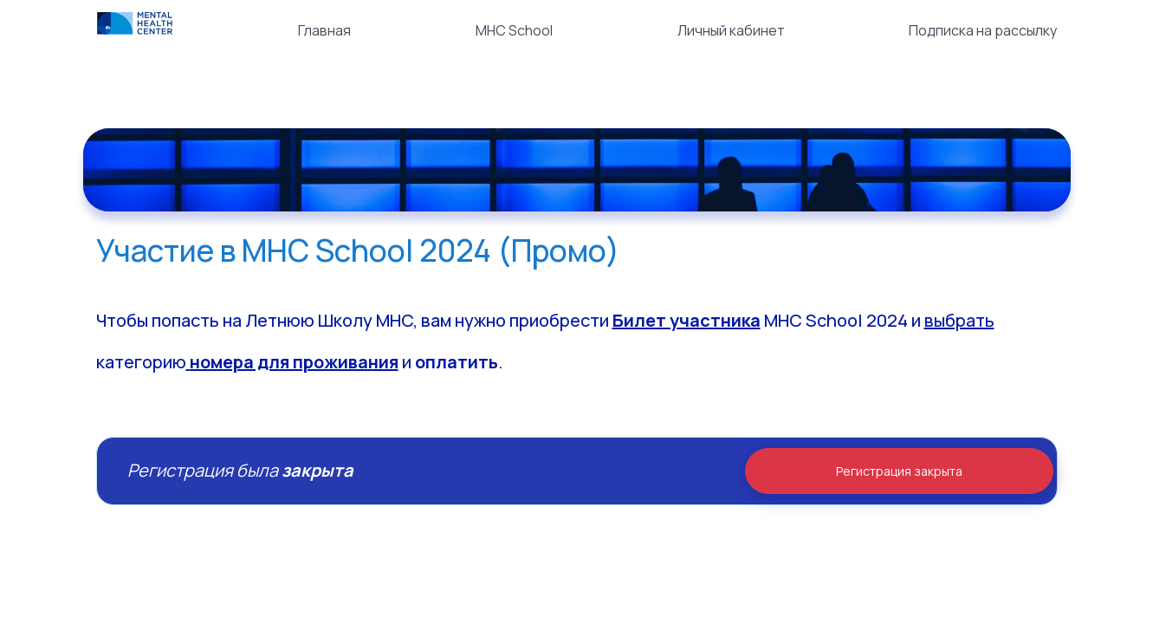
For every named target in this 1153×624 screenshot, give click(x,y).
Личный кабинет (731, 30)
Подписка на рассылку (983, 30)
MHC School (514, 30)
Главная (324, 30)
